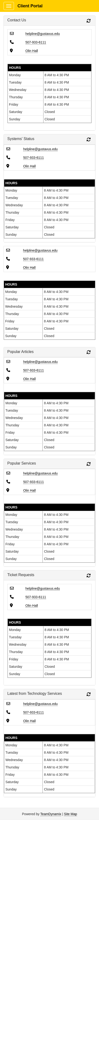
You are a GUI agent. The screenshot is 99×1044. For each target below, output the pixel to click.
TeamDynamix (50, 814)
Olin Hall (32, 51)
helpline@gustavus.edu (43, 34)
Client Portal (30, 6)
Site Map (70, 814)
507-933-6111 (36, 42)
